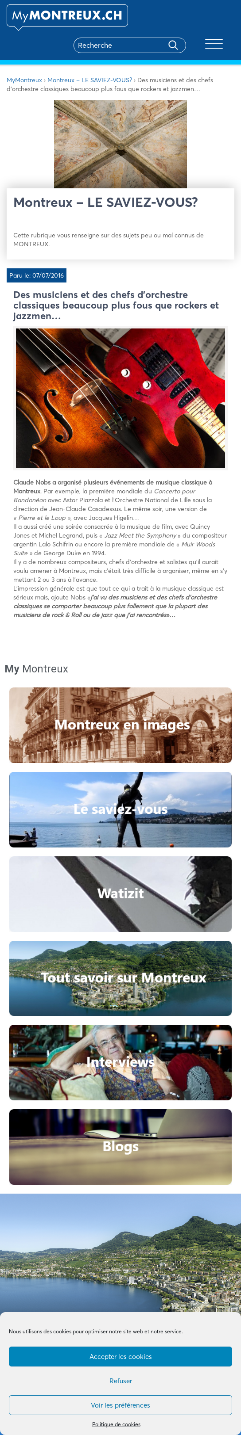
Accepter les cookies (120, 1356)
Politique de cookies (116, 1424)
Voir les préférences (120, 1405)
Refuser (120, 1381)
